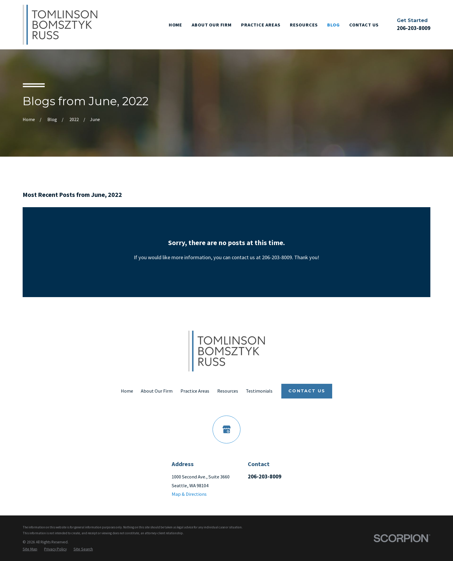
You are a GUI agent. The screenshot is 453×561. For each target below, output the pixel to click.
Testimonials (259, 391)
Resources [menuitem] (304, 25)
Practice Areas (194, 391)
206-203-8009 (413, 28)
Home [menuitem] (175, 25)
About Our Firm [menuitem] (212, 25)
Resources (227, 391)
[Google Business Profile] (227, 430)
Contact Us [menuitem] (364, 25)
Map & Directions (189, 494)
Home (127, 391)
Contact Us (306, 390)
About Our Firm (157, 391)
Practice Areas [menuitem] (260, 25)
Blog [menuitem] (333, 25)
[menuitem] (30, 549)
